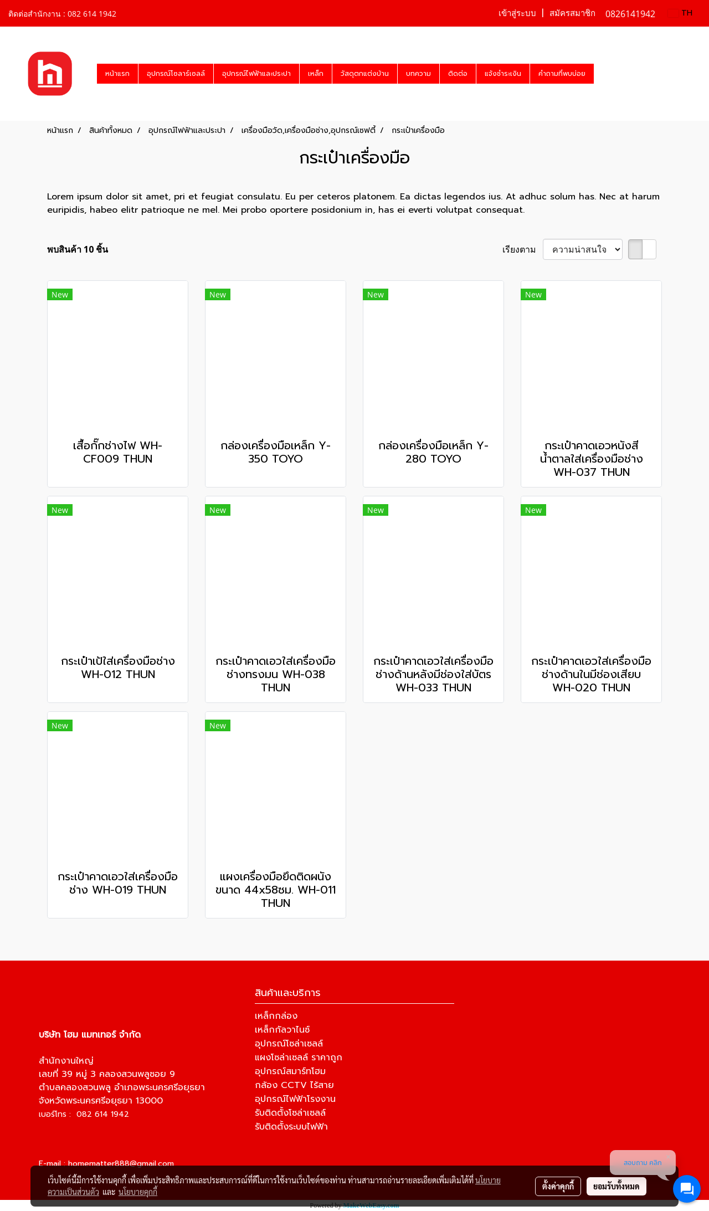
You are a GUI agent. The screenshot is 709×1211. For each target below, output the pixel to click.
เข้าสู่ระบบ (517, 13)
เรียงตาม (522, 249)
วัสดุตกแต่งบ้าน (365, 74)
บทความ (418, 74)
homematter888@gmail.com (121, 1163)
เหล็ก (315, 74)
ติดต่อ (457, 74)
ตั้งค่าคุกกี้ (558, 1186)
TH (680, 13)
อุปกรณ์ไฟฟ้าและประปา (256, 74)
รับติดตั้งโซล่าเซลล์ (290, 1113)
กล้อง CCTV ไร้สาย (294, 1085)
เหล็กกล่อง (276, 1016)
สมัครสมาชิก (572, 13)
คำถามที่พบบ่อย (561, 74)
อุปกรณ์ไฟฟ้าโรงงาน (295, 1099)
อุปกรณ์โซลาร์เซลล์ (176, 74)
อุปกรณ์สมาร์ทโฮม (290, 1071)
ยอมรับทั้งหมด (616, 1186)
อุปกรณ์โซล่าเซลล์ (289, 1043)
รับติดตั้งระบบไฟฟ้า (291, 1126)
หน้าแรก (117, 74)
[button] (603, 73)
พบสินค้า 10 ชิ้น (77, 249)
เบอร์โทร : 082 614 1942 (84, 1114)
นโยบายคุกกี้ (138, 1192)
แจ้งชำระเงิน (503, 74)
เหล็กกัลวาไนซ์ (282, 1029)
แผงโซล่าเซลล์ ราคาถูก (298, 1057)
